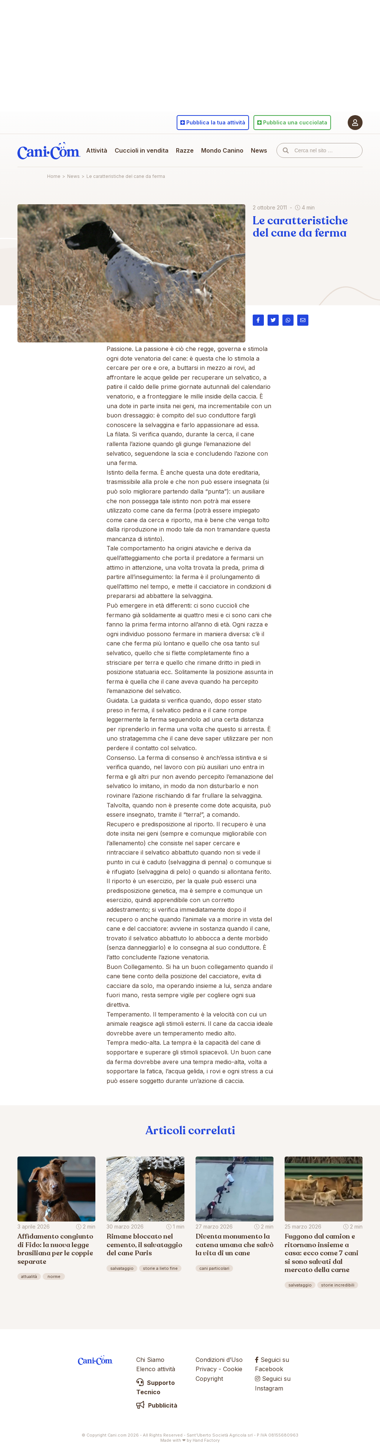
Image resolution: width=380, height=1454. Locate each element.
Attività (96, 150)
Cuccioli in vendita (141, 150)
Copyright (209, 1378)
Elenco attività (155, 1369)
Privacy (206, 1369)
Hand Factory (206, 1440)
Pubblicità (156, 1405)
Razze (185, 150)
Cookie (232, 1369)
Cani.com (49, 150)
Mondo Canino (222, 150)
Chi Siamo (150, 1359)
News (259, 150)
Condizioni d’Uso (219, 1359)
